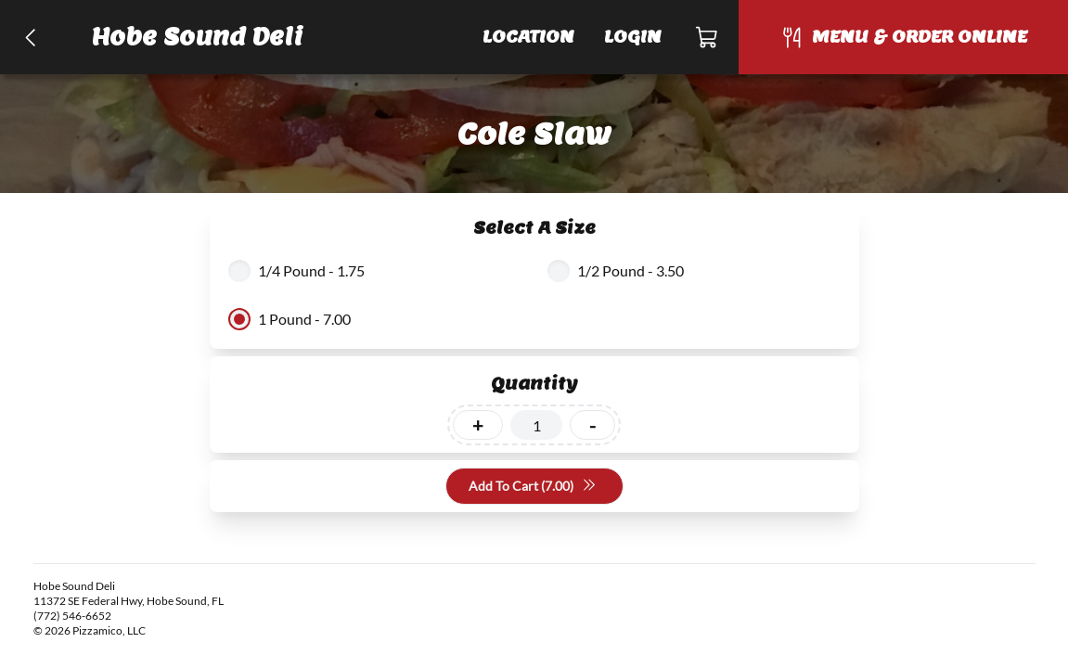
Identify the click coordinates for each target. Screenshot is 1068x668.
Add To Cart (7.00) (533, 486)
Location (528, 36)
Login (633, 36)
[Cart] (707, 37)
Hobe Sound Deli (197, 36)
